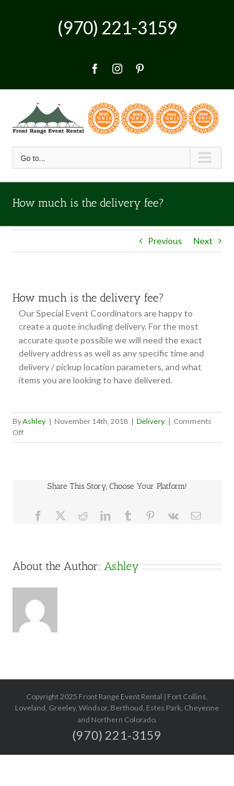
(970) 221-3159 (117, 27)
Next (203, 240)
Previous (165, 240)
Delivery (151, 421)
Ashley (34, 421)
